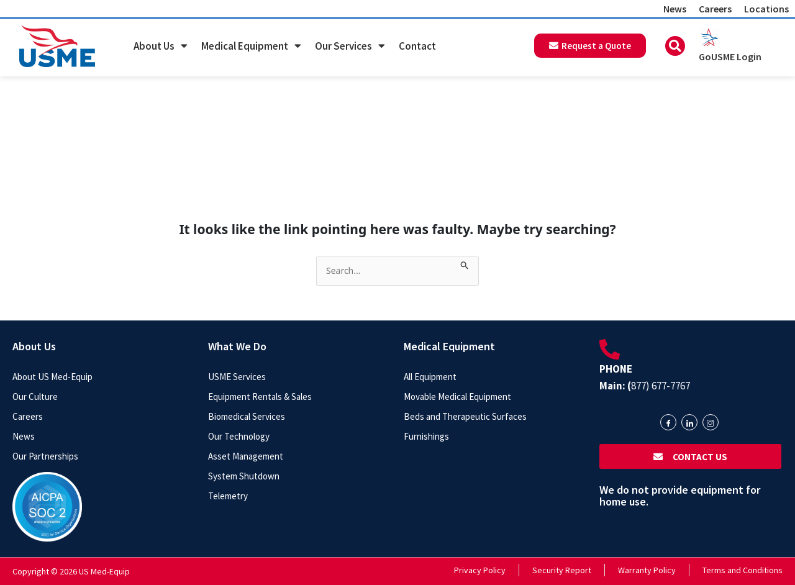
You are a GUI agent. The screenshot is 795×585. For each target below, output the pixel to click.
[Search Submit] (465, 263)
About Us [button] (161, 45)
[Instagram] (710, 422)
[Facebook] (668, 422)
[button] (675, 46)
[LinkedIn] (689, 422)
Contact (417, 46)
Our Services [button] (350, 45)
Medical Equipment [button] (251, 45)
